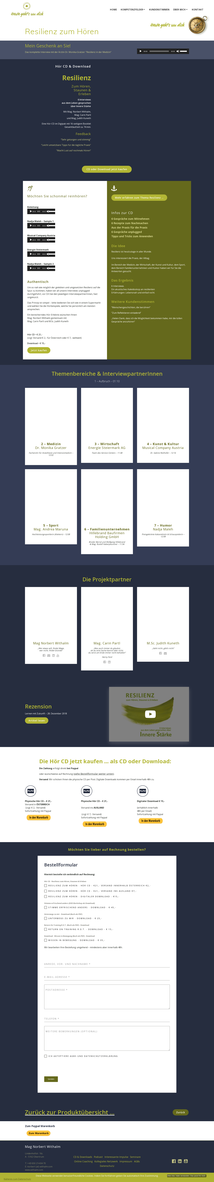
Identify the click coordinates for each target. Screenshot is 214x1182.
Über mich (179, 9)
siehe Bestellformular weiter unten (93, 773)
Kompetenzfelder (132, 9)
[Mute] (177, 51)
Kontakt (197, 9)
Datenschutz (107, 1166)
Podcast (98, 1156)
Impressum (126, 1161)
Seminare (135, 1156)
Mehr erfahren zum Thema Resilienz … (139, 197)
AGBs (137, 1161)
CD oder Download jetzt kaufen (107, 169)
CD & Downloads (82, 1156)
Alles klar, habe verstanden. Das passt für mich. (186, 1176)
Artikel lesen (37, 720)
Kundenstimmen (159, 9)
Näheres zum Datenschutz (17, 1178)
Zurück (180, 1112)
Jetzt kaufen (39, 350)
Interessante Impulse (116, 1156)
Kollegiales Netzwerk (106, 1161)
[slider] (159, 51)
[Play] (140, 51)
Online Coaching (83, 1161)
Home (113, 9)
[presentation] (65, 1067)
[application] (163, 51)
